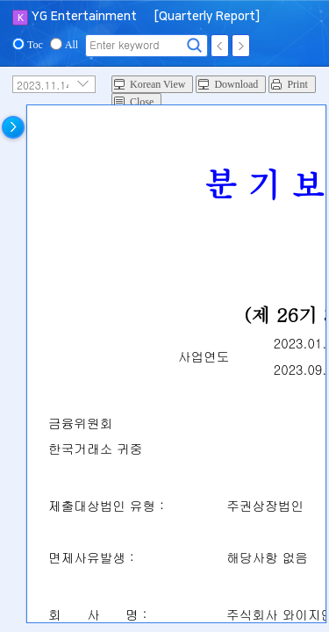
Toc (35, 45)
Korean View (157, 84)
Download (236, 84)
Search (195, 46)
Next (241, 45)
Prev (220, 45)
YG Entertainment (84, 17)
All (71, 45)
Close (142, 102)
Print (297, 84)
